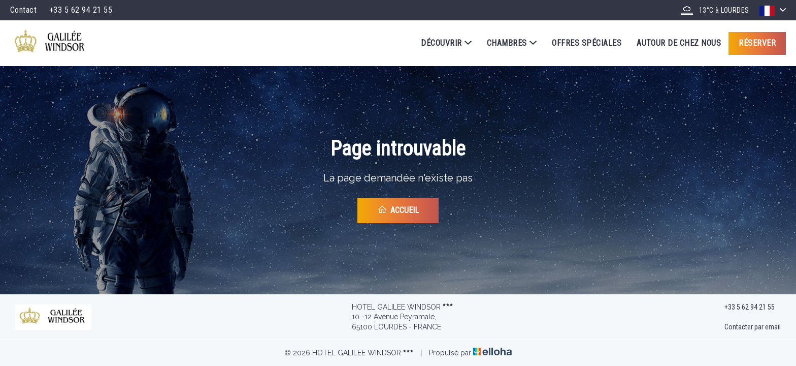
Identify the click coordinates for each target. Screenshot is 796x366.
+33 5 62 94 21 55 (744, 307)
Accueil (398, 210)
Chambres (512, 43)
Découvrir (446, 43)
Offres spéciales (586, 43)
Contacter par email (747, 327)
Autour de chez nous (679, 43)
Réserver (757, 43)
